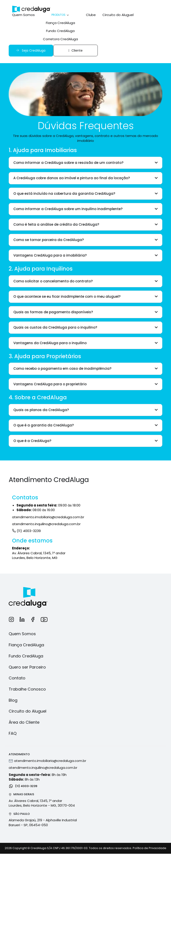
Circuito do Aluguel (118, 14)
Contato (17, 678)
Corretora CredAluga (60, 39)
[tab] (85, 163)
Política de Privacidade (149, 848)
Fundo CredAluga (60, 30)
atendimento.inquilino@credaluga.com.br (46, 524)
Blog (13, 700)
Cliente (75, 50)
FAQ (12, 733)
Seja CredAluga (30, 50)
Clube (91, 14)
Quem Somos (23, 14)
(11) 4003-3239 (26, 530)
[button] (85, 163)
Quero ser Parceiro (27, 667)
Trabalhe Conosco (27, 689)
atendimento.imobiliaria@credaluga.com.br (48, 517)
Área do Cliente (24, 722)
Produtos (60, 15)
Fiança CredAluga (60, 22)
